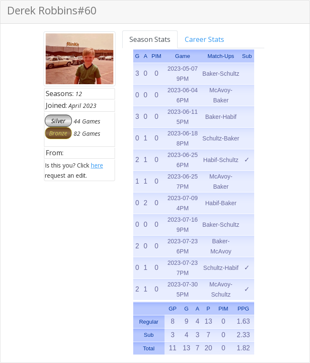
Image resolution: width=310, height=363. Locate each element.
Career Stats (204, 39)
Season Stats (149, 39)
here (97, 165)
